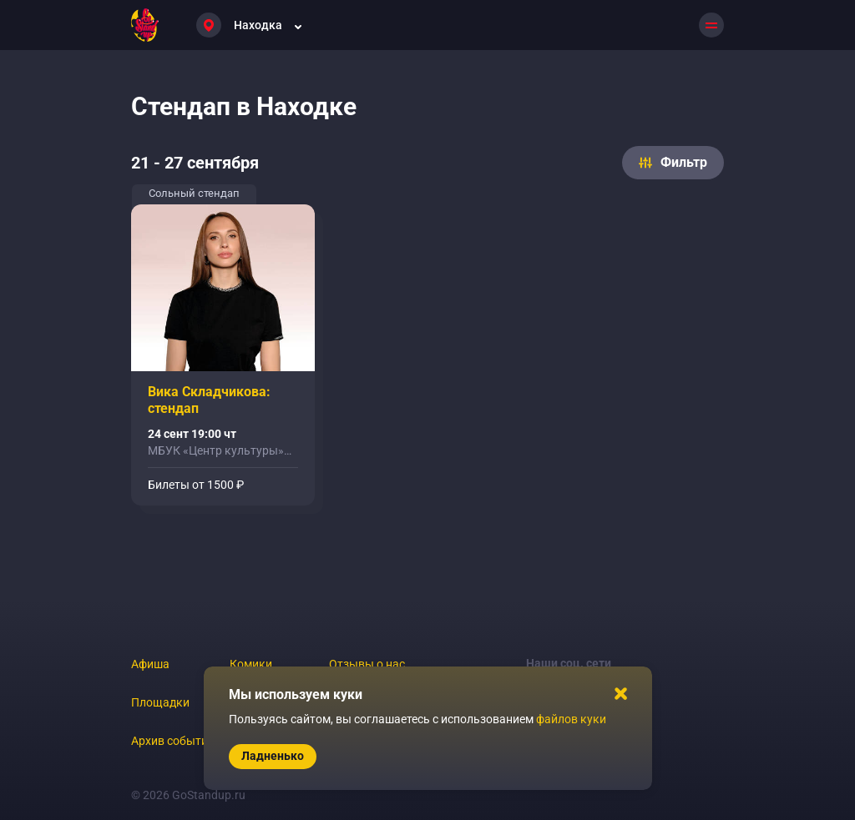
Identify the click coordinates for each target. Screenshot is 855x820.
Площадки (160, 702)
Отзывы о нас (367, 664)
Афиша (150, 664)
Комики (251, 664)
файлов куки (571, 719)
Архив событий (173, 740)
